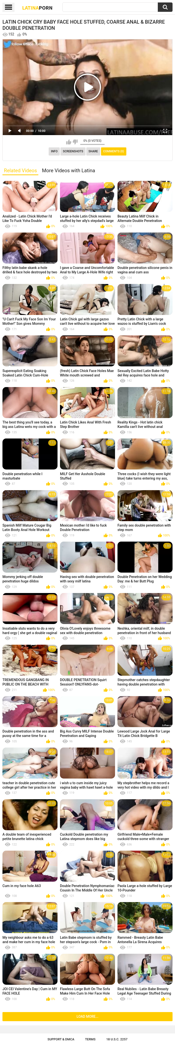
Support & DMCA (60, 1039)
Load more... (88, 1016)
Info (54, 151)
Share (93, 151)
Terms (90, 1039)
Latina (37, 7)
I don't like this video (75, 142)
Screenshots (73, 151)
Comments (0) (113, 151)
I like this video (68, 142)
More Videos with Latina (68, 170)
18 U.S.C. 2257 (117, 1039)
